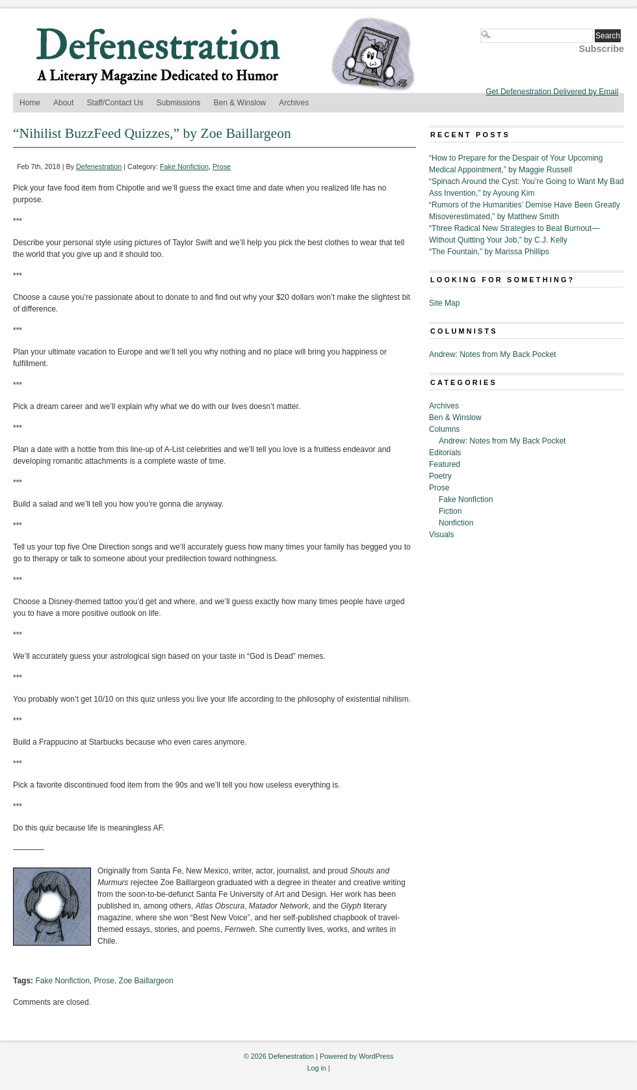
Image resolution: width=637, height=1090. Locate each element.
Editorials (445, 452)
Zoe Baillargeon (146, 980)
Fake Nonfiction (184, 166)
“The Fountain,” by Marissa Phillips (489, 251)
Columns (444, 429)
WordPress (376, 1056)
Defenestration (99, 166)
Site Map (444, 303)
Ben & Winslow (240, 102)
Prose (222, 166)
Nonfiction (456, 522)
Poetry (440, 476)
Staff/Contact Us (114, 102)
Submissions (179, 102)
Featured (444, 464)
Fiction (450, 511)
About (63, 102)
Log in (316, 1068)
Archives (294, 102)
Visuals (441, 534)
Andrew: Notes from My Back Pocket (492, 354)
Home (30, 102)
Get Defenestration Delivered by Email (552, 91)
